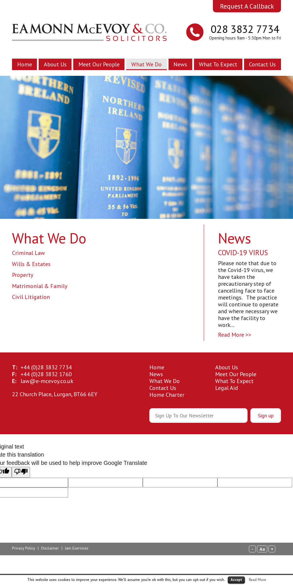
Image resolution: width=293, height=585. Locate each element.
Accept (236, 579)
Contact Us (262, 64)
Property (22, 275)
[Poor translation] (21, 472)
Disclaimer (50, 548)
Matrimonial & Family (39, 286)
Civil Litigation (31, 297)
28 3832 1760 (46, 374)
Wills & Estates (31, 264)
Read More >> (234, 334)
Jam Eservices (76, 548)
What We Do (146, 64)
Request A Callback (247, 6)
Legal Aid (226, 388)
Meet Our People (99, 64)
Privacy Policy (23, 548)
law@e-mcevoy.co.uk (47, 381)
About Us (55, 64)
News (180, 64)
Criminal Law (28, 253)
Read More (257, 579)
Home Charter (166, 394)
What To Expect (218, 64)
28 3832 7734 (46, 367)
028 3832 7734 (245, 29)
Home (24, 64)
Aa (262, 549)
